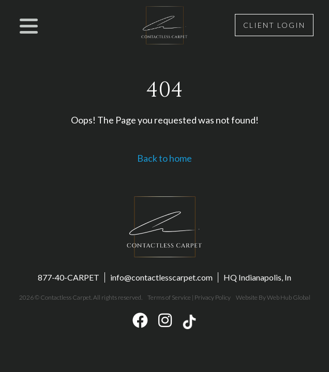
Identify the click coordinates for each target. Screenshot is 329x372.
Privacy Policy (213, 297)
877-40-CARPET (68, 277)
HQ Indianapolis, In (257, 277)
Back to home (164, 158)
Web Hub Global (288, 297)
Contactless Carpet (65, 297)
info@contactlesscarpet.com (161, 277)
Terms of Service (169, 297)
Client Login (274, 25)
